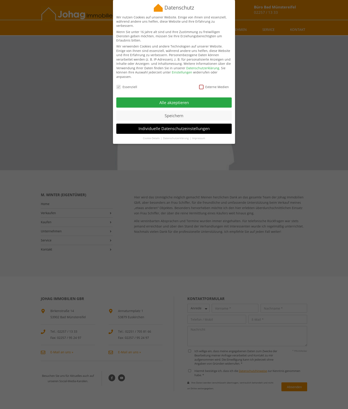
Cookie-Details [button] (151, 136)
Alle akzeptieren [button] (174, 100)
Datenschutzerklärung (202, 66)
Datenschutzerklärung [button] (176, 136)
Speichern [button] (174, 113)
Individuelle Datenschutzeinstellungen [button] (174, 126)
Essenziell (126, 85)
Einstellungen (182, 70)
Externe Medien (214, 85)
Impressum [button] (198, 136)
